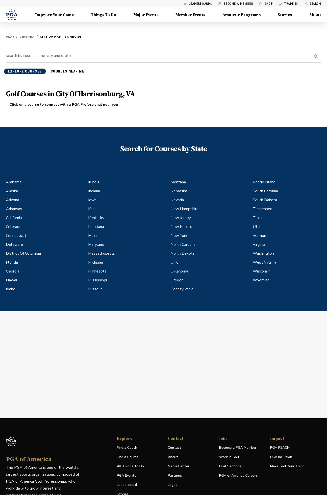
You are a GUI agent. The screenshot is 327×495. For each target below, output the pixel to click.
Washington (263, 253)
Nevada (177, 200)
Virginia (27, 37)
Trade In (289, 3)
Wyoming (261, 280)
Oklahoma (179, 271)
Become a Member (235, 3)
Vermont (260, 235)
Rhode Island (264, 182)
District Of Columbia (23, 253)
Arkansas (14, 209)
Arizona (12, 200)
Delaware (14, 244)
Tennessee (262, 209)
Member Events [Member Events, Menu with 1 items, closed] (190, 14)
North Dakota (183, 253)
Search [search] (313, 4)
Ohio (174, 262)
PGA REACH (280, 447)
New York (179, 235)
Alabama (14, 182)
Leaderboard (127, 484)
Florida (12, 262)
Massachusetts (101, 253)
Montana (178, 182)
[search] (316, 57)
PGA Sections (230, 466)
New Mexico (181, 226)
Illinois (93, 182)
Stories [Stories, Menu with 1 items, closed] (285, 14)
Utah (257, 226)
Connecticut (16, 235)
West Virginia (264, 262)
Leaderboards (197, 3)
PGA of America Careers (238, 475)
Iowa (92, 200)
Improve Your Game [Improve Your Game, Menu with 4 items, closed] (54, 14)
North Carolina (183, 244)
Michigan (95, 262)
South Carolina (265, 191)
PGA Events (126, 475)
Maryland (96, 244)
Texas (258, 218)
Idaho (10, 289)
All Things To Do (130, 466)
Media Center (178, 466)
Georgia (12, 271)
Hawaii (12, 280)
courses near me (67, 71)
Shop (266, 3)
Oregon (177, 280)
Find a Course (127, 457)
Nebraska (179, 191)
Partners (175, 475)
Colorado (14, 226)
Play (10, 37)
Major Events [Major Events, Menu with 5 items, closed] (145, 14)
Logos (172, 484)
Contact (174, 447)
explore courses (25, 71)
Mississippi (97, 280)
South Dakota (265, 200)
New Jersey (181, 218)
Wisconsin (262, 271)
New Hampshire (185, 209)
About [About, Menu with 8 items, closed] (315, 14)
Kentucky (96, 218)
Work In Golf (229, 457)
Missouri (95, 289)
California (14, 218)
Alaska (12, 191)
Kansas (94, 209)
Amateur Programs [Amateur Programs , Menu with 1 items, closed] (242, 14)
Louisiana (96, 226)
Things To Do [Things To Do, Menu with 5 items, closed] (103, 14)
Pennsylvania (182, 289)
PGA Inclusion (281, 457)
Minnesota (97, 271)
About (173, 457)
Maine (93, 235)
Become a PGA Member (237, 447)
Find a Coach (127, 447)
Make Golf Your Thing (287, 466)
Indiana (94, 191)
